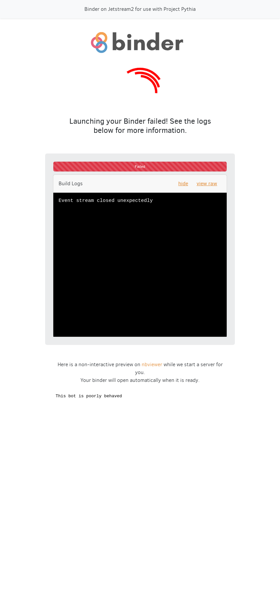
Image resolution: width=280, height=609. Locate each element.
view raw (207, 183)
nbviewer (152, 364)
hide (183, 183)
